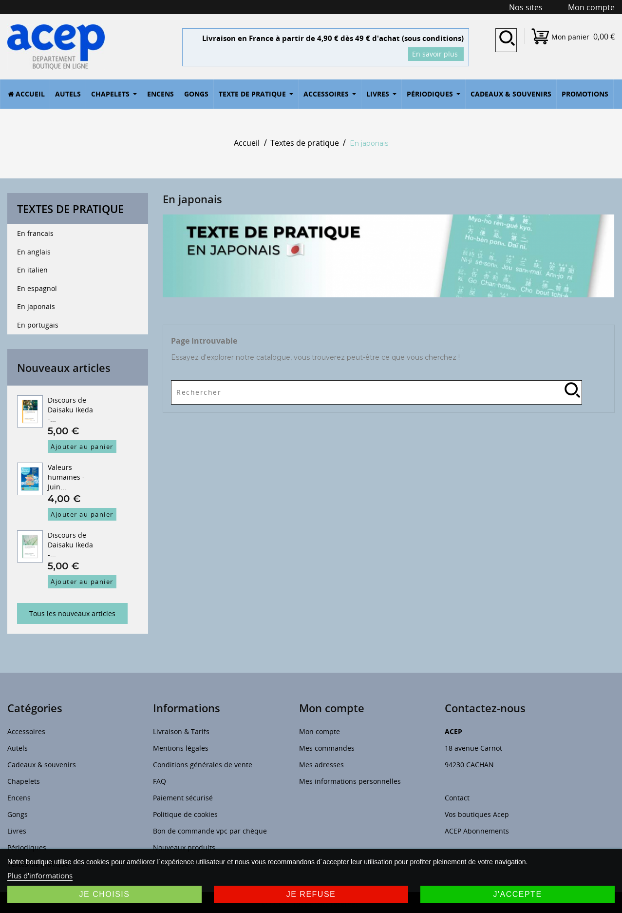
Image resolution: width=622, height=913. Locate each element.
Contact (457, 797)
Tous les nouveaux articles (72, 613)
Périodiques (26, 847)
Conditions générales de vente (202, 764)
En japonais (36, 306)
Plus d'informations (40, 875)
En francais (35, 233)
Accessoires (26, 731)
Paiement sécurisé (183, 797)
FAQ (159, 781)
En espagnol (37, 288)
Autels (17, 748)
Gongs (17, 814)
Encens (19, 797)
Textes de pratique (70, 208)
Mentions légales (180, 748)
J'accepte (517, 894)
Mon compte (319, 731)
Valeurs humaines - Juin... (66, 477)
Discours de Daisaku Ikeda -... (70, 409)
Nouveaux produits (184, 847)
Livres (16, 830)
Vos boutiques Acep (477, 814)
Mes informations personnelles (350, 781)
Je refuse (311, 894)
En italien (32, 269)
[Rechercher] (376, 390)
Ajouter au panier (82, 446)
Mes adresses (321, 764)
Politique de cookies (185, 814)
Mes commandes (327, 748)
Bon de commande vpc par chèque (210, 830)
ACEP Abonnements (477, 830)
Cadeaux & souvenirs (41, 764)
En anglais (34, 251)
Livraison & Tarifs (181, 731)
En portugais (37, 325)
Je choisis (104, 894)
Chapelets (23, 781)
